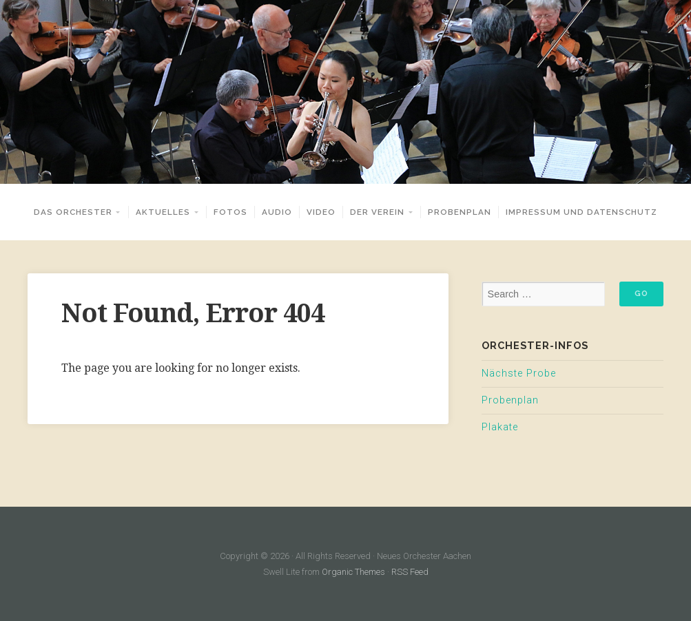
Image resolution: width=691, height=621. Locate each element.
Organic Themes (353, 572)
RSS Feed (410, 572)
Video (321, 212)
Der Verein (377, 212)
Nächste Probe (519, 373)
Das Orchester (73, 212)
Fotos (230, 212)
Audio (277, 212)
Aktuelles (163, 212)
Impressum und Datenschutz (581, 212)
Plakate (500, 427)
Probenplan (459, 212)
